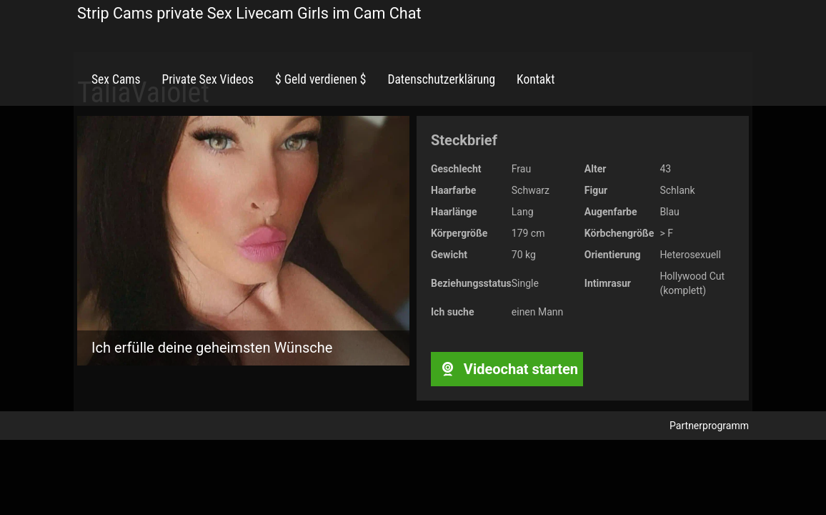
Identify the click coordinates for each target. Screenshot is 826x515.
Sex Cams (115, 79)
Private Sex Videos (207, 79)
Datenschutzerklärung (441, 79)
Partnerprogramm (709, 425)
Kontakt (535, 79)
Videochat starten (507, 369)
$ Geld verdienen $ (320, 79)
